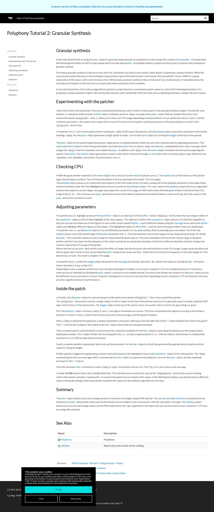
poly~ (96, 59)
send (168, 398)
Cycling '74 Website (17, 495)
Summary (13, 79)
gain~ (112, 131)
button (160, 131)
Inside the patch (16, 75)
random (85, 153)
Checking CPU (15, 66)
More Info (76, 498)
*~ (167, 320)
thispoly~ (70, 310)
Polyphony (13, 90)
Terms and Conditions (101, 503)
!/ (82, 334)
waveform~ (106, 215)
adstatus (13, 95)
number (167, 175)
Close (41, 498)
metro (98, 114)
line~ (107, 324)
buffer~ (187, 59)
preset (88, 230)
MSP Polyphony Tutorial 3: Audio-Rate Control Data (98, 473)
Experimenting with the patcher (22, 61)
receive (179, 398)
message (178, 223)
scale (152, 153)
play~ (173, 357)
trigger (103, 305)
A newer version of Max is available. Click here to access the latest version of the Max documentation (107, 6)
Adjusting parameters (18, 70)
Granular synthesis (17, 57)
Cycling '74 (117, 503)
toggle (173, 135)
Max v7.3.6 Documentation (30, 18)
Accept (58, 489)
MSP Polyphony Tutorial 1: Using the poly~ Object (97, 463)
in (119, 301)
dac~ (190, 261)
